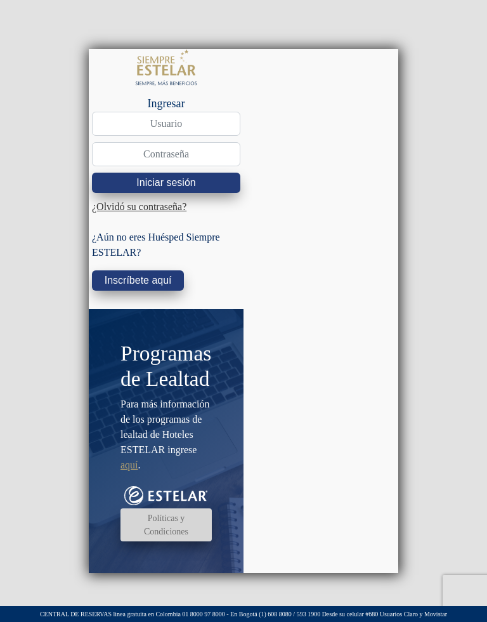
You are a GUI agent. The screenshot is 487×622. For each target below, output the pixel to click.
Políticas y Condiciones (166, 524)
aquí (129, 465)
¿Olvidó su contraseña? (139, 206)
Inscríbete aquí (138, 280)
